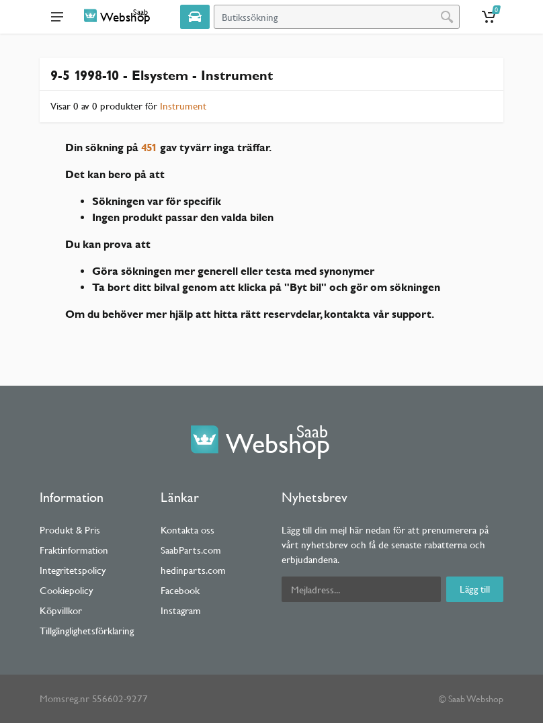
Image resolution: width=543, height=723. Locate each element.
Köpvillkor (61, 610)
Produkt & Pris (70, 530)
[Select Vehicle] (195, 17)
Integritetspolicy (73, 570)
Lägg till (475, 589)
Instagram (181, 610)
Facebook (180, 590)
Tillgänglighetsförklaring (87, 630)
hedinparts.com (193, 570)
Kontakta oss (187, 530)
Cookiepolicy (66, 590)
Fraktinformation (74, 550)
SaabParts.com (191, 550)
